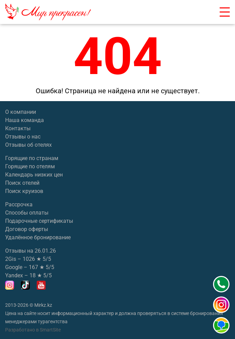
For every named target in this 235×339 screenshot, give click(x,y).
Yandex (14, 275)
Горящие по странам (31, 158)
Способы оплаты (26, 212)
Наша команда (24, 120)
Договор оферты (26, 229)
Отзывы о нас (22, 136)
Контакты (18, 128)
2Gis (10, 259)
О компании (20, 112)
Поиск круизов (24, 191)
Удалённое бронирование (38, 237)
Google (13, 267)
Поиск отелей (22, 183)
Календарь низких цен (34, 174)
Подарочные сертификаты (39, 221)
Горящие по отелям (30, 166)
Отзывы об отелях (28, 145)
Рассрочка (19, 204)
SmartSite (50, 329)
